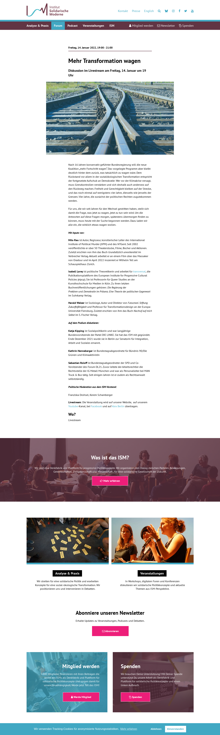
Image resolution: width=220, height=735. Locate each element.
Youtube (73, 406)
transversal (139, 271)
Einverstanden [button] (175, 729)
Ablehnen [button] (156, 729)
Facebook (96, 406)
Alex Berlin (118, 406)
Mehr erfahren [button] (128, 728)
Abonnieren (110, 631)
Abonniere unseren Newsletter (110, 612)
